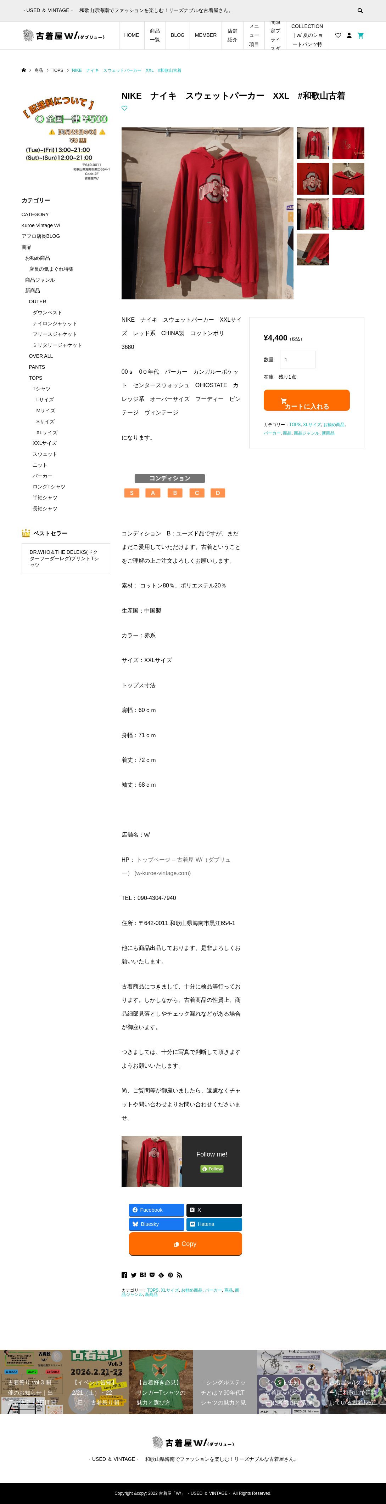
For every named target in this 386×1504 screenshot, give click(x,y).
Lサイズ (45, 399)
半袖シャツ (45, 497)
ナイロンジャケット (55, 323)
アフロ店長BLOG (41, 236)
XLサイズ (170, 1290)
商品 (228, 1290)
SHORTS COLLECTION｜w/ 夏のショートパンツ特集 (307, 35)
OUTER (37, 301)
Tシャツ (42, 388)
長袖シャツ (45, 508)
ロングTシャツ (49, 486)
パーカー (213, 1290)
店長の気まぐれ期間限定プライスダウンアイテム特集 (275, 35)
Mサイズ (46, 410)
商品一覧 (155, 35)
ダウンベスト (47, 312)
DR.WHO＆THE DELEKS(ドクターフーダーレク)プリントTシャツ (64, 558)
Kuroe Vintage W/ (41, 225)
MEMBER (206, 35)
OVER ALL (41, 356)
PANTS (37, 367)
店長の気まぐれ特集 (51, 269)
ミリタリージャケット (57, 345)
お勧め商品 (191, 1290)
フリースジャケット (55, 334)
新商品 (151, 1294)
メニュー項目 (254, 35)
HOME (131, 35)
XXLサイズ (45, 443)
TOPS (152, 1290)
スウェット (45, 454)
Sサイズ (46, 421)
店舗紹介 (232, 35)
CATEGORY (35, 214)
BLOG (178, 35)
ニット (40, 465)
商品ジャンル (306, 433)
